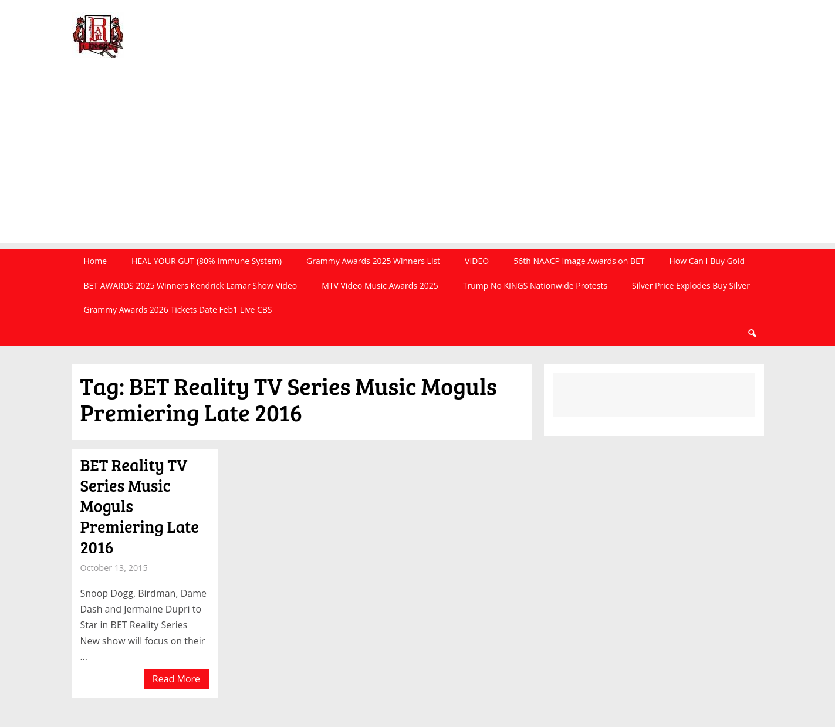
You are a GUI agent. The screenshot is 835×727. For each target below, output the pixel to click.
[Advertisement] (418, 161)
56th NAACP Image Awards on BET (578, 260)
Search (751, 334)
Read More (176, 678)
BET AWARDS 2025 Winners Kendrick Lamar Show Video (191, 285)
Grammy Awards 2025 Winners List (373, 260)
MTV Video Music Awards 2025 (380, 285)
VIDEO (477, 260)
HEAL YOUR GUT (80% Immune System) (206, 260)
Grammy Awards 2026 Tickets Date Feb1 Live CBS (178, 309)
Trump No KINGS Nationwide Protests (535, 285)
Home (95, 260)
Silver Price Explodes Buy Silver (691, 285)
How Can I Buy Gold (707, 260)
